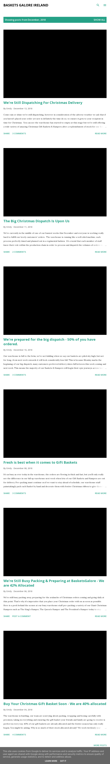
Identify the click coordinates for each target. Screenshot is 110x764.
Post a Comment (21, 616)
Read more (101, 133)
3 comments (19, 133)
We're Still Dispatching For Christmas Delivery (42, 102)
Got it (63, 761)
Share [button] (6, 133)
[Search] (98, 5)
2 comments (19, 251)
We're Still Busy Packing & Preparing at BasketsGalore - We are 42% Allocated (53, 583)
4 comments (19, 734)
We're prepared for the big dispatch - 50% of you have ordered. (49, 341)
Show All (99, 19)
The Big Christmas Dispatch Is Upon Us (36, 221)
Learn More (51, 761)
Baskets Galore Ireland (25, 5)
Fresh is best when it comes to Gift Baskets (40, 462)
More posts (100, 745)
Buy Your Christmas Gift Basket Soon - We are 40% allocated (54, 703)
